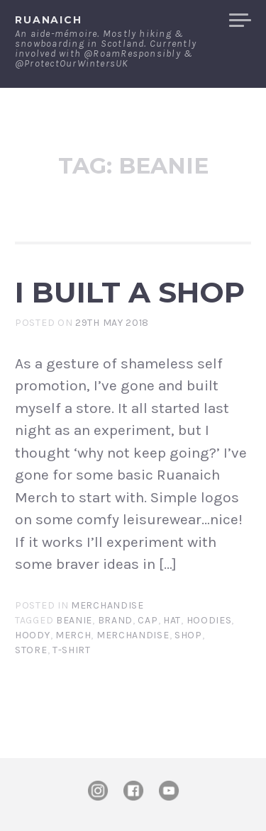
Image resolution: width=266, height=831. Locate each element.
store (31, 650)
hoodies (209, 620)
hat (172, 620)
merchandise (133, 635)
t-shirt (71, 650)
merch (73, 635)
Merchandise (107, 605)
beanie (74, 620)
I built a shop (130, 292)
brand (115, 620)
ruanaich (48, 19)
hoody (32, 635)
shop (188, 635)
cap (147, 620)
